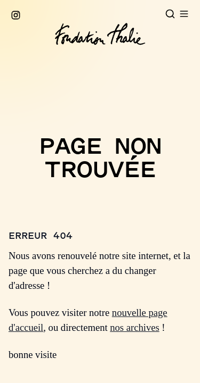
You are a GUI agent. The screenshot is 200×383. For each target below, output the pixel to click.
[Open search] (170, 14)
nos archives (134, 327)
